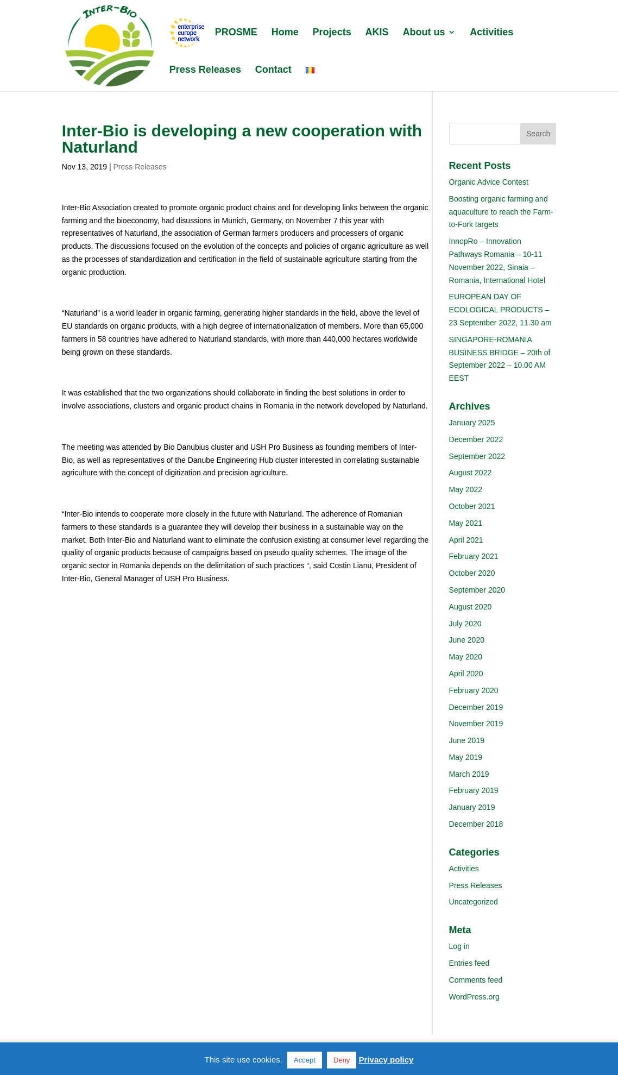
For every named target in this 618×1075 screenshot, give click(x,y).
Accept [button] (305, 1060)
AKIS (377, 32)
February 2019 (474, 790)
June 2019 (466, 740)
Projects (332, 32)
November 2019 (476, 723)
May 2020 (465, 656)
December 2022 (476, 439)
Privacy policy (386, 1059)
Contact (273, 70)
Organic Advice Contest (488, 182)
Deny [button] (341, 1060)
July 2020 (465, 623)
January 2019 (472, 807)
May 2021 (465, 523)
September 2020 (477, 590)
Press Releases (205, 70)
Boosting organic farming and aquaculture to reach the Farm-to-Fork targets (501, 211)
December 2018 (476, 824)
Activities (491, 32)
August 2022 (470, 472)
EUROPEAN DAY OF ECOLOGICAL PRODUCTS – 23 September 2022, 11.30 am (500, 309)
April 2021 (466, 540)
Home (285, 32)
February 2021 (474, 556)
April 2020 (466, 673)
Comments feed (476, 980)
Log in (459, 946)
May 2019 (465, 757)
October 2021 (472, 506)
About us (423, 32)
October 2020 (472, 573)
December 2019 (476, 707)
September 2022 (477, 456)
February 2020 (474, 690)
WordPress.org (474, 996)
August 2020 (470, 606)
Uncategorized (473, 901)
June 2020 (466, 640)
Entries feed (469, 963)
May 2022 (465, 489)
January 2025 (472, 422)
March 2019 (469, 774)
